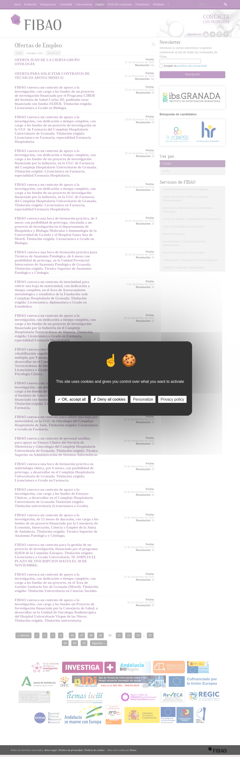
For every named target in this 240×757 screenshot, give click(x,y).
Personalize (143, 399)
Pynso (133, 750)
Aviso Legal (50, 750)
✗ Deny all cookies (109, 399)
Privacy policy (172, 399)
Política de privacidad (70, 750)
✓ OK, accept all (72, 399)
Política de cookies (94, 750)
